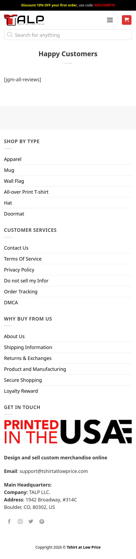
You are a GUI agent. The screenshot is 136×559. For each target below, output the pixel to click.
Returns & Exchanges (28, 358)
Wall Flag (14, 181)
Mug (9, 170)
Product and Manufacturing (35, 369)
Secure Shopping (23, 380)
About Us (14, 336)
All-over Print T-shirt (26, 192)
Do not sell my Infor (26, 280)
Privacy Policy (19, 269)
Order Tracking (21, 291)
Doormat (14, 213)
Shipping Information (28, 347)
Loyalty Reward (21, 391)
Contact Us (16, 248)
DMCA (11, 302)
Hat (8, 203)
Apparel (13, 159)
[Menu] (109, 20)
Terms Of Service (23, 259)
